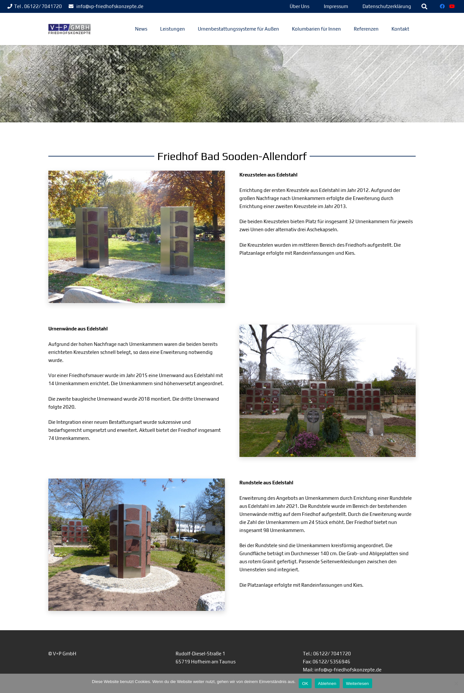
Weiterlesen (357, 683)
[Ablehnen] (456, 683)
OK (305, 683)
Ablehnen (327, 683)
